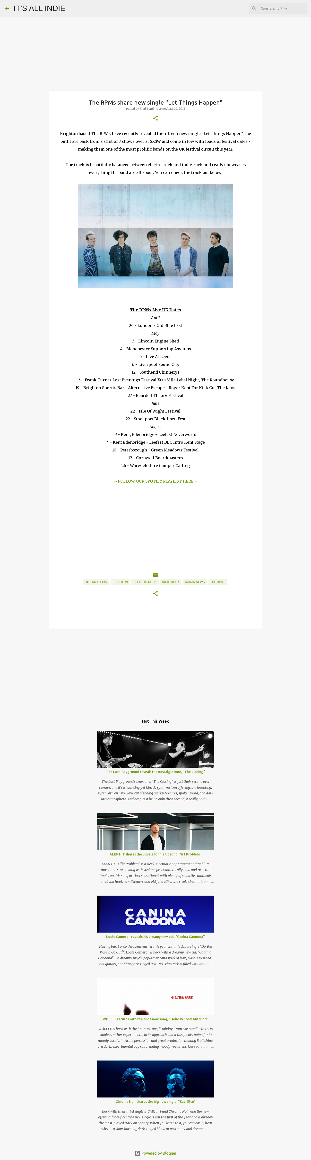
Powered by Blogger (155, 1153)
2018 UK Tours (96, 582)
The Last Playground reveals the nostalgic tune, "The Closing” (155, 772)
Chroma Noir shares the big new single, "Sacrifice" (156, 1102)
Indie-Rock (171, 582)
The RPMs (217, 582)
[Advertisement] (155, 670)
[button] (155, 118)
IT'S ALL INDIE (39, 8)
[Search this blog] (281, 8)
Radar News (195, 582)
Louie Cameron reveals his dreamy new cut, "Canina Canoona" (155, 937)
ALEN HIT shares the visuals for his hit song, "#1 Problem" (155, 854)
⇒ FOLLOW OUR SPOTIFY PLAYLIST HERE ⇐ (156, 481)
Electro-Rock (144, 582)
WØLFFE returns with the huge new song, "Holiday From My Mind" (155, 1019)
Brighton (120, 582)
